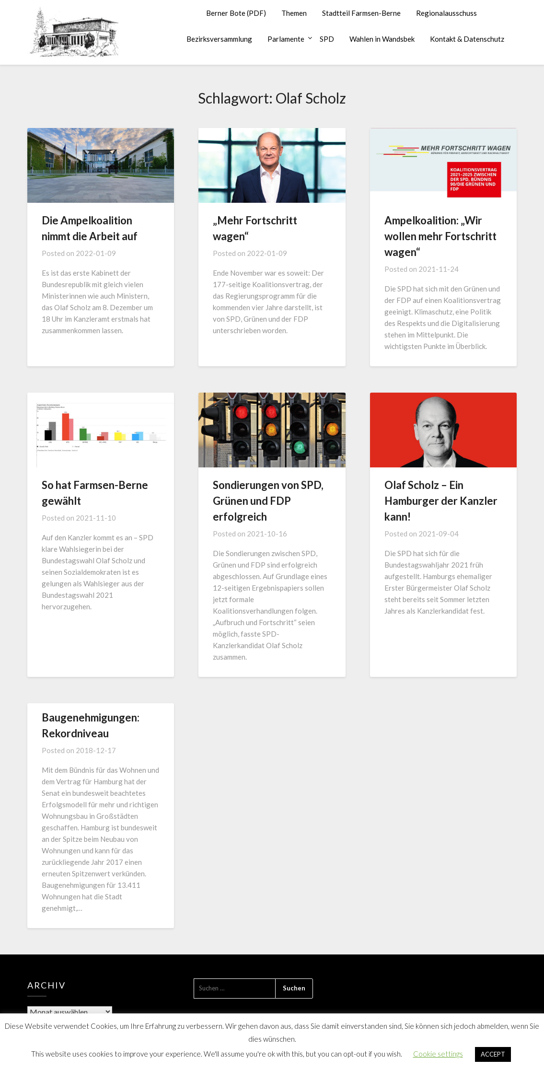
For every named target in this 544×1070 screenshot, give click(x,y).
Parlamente (285, 39)
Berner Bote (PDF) (236, 13)
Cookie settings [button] (438, 1053)
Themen (294, 13)
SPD (327, 39)
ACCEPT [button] (493, 1054)
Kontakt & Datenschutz (467, 39)
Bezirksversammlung (219, 39)
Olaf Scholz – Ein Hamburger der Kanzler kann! (441, 500)
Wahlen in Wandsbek (382, 39)
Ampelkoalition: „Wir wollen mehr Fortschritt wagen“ (440, 236)
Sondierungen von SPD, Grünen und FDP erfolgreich (268, 500)
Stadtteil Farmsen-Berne (361, 13)
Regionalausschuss (446, 13)
